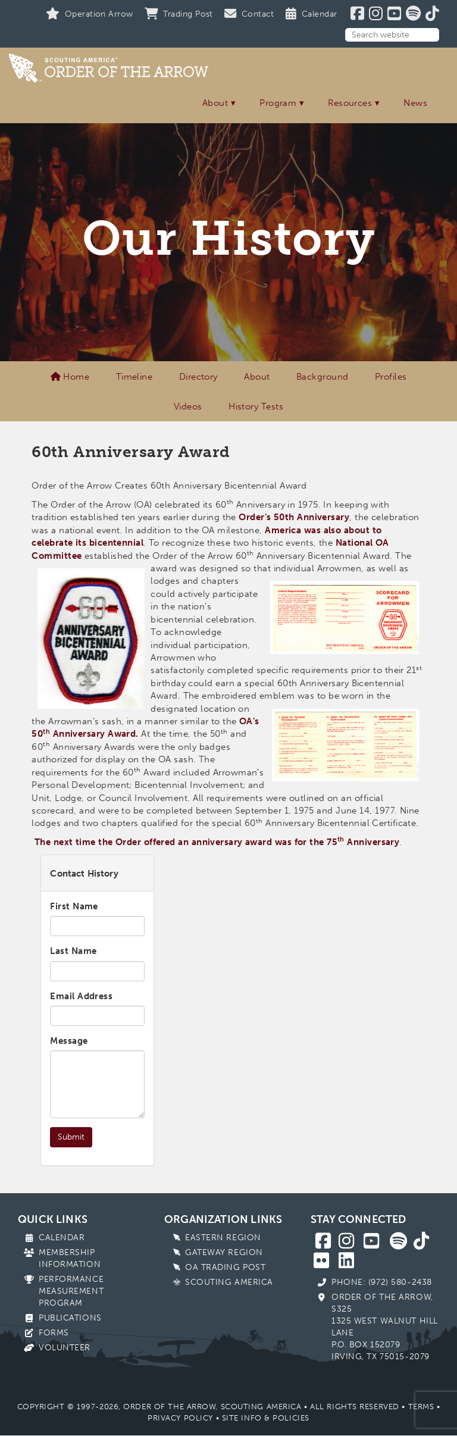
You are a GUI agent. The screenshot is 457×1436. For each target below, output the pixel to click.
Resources (350, 103)
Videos (188, 406)
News (415, 103)
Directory (198, 376)
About (215, 103)
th (341, 839)
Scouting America (229, 1282)
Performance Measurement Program (71, 1291)
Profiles (391, 376)
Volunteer (64, 1348)
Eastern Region (223, 1237)
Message (68, 1040)
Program (277, 103)
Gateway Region (224, 1252)
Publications (70, 1318)
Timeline (134, 376)
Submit (71, 1137)
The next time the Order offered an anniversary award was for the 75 (186, 842)
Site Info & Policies (265, 1417)
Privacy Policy (180, 1417)
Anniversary (372, 842)
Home (70, 376)
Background (322, 376)
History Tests (255, 406)
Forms (54, 1333)
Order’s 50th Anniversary (294, 517)
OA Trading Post (225, 1267)
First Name (74, 906)
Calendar (61, 1237)
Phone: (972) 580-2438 (381, 1282)
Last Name (73, 951)
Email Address (81, 996)
